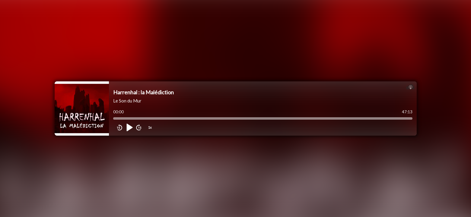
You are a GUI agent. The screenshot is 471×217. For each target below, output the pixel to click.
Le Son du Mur (127, 100)
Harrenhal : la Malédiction (143, 92)
